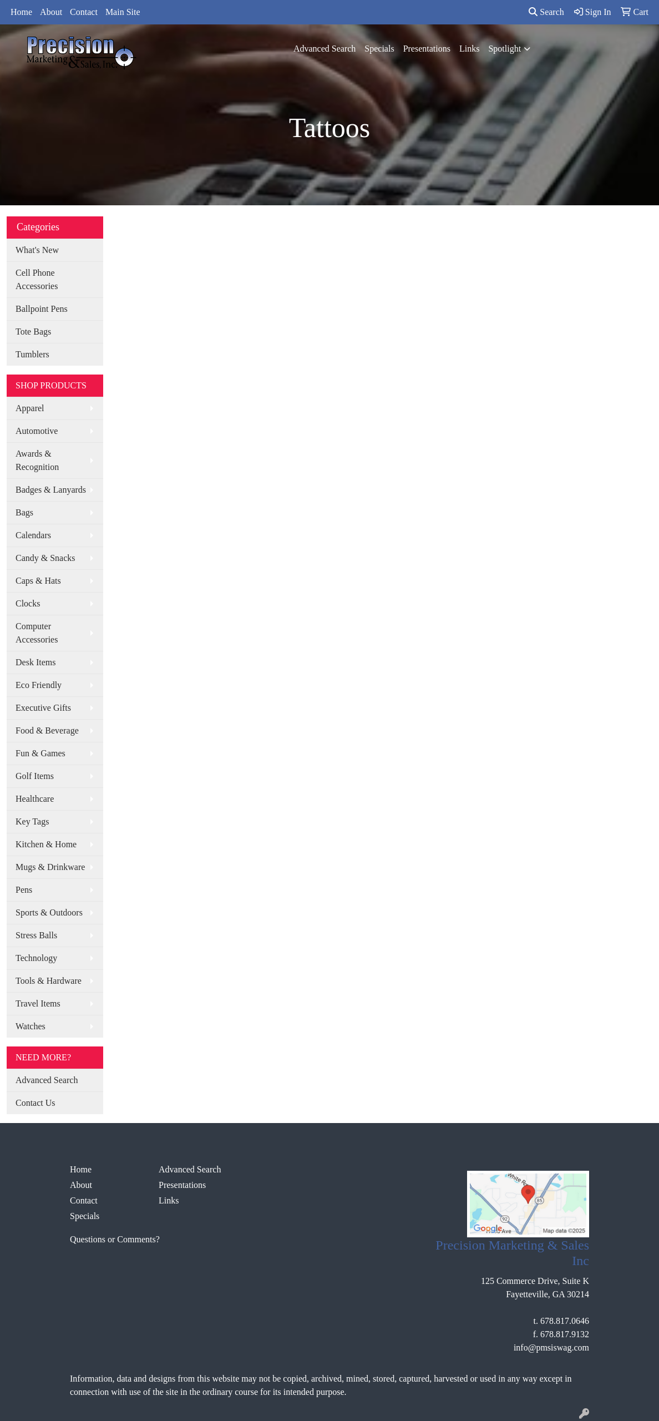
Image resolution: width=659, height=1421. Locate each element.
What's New (37, 250)
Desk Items (35, 662)
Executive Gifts (43, 707)
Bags (24, 512)
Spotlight (504, 48)
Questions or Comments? (115, 1239)
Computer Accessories (37, 632)
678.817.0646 (564, 1321)
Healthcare (35, 798)
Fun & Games (40, 753)
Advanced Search (324, 48)
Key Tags (32, 821)
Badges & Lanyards (51, 489)
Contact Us (35, 1103)
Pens (24, 889)
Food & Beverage (47, 730)
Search (546, 12)
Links (469, 48)
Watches (30, 1026)
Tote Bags (33, 331)
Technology (36, 958)
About (51, 12)
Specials (379, 48)
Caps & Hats (38, 580)
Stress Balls (36, 935)
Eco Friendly (39, 685)
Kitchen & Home (46, 844)
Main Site (122, 12)
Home (21, 12)
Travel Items (38, 1003)
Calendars (33, 535)
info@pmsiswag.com (551, 1347)
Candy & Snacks (45, 558)
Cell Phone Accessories (37, 279)
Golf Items (35, 776)
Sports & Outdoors (49, 912)
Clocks (28, 603)
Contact (84, 12)
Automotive (37, 431)
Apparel (30, 408)
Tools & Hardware (49, 980)
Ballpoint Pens (42, 308)
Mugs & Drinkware (50, 867)
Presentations (426, 48)
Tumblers (32, 354)
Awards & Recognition (37, 460)
